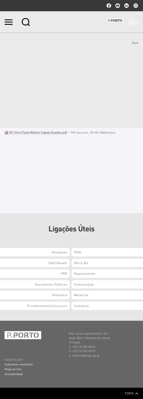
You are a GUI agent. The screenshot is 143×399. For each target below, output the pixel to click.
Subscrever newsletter (19, 364)
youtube (117, 5)
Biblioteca (59, 295)
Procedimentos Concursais (47, 306)
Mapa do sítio (13, 369)
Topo (131, 393)
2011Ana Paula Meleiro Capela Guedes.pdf (36, 132)
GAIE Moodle (58, 263)
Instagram (135, 5)
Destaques (59, 252)
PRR (64, 273)
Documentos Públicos (51, 284)
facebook (109, 5)
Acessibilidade (14, 374)
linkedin (126, 5)
